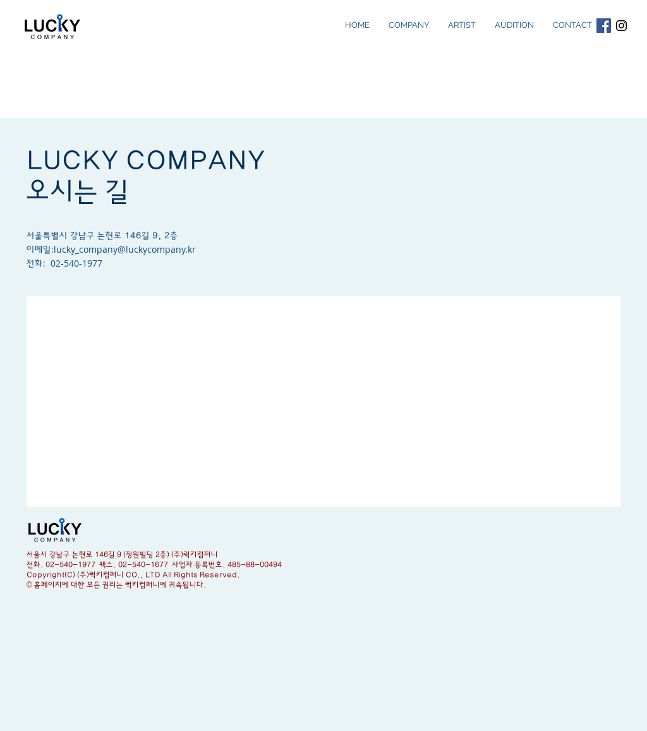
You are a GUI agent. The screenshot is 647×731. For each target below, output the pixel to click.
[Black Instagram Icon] (621, 25)
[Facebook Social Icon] (603, 25)
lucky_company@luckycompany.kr (125, 249)
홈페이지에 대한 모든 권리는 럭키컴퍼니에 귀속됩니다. (120, 585)
